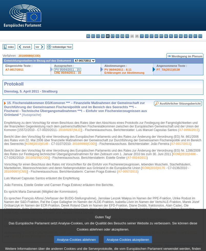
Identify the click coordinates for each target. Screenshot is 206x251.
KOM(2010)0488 (184, 154)
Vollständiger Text (61, 46)
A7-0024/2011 (137, 158)
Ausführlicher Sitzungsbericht (180, 103)
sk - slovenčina (186, 36)
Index (11, 46)
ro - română (181, 36)
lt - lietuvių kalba (151, 36)
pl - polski (171, 36)
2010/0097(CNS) (15, 171)
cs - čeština (98, 36)
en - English (122, 36)
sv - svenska (200, 36)
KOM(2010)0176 (153, 168)
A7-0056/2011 (188, 130)
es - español (93, 36)
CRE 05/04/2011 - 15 (67, 72)
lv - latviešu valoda (147, 36)
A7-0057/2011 (127, 171)
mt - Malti (161, 36)
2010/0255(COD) (37, 158)
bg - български (88, 36)
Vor (37, 46)
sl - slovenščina (190, 36)
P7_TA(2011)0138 (168, 69)
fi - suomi (195, 36)
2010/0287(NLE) (70, 130)
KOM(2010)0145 (36, 144)
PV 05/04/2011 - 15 (67, 69)
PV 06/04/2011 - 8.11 (117, 69)
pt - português (176, 36)
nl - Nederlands (166, 36)
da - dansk (103, 36)
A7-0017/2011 (14, 69)
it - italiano (142, 36)
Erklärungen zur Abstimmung (124, 72)
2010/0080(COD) (29, 55)
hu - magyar (156, 36)
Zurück (26, 46)
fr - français (127, 36)
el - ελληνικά (117, 36)
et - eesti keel (113, 36)
